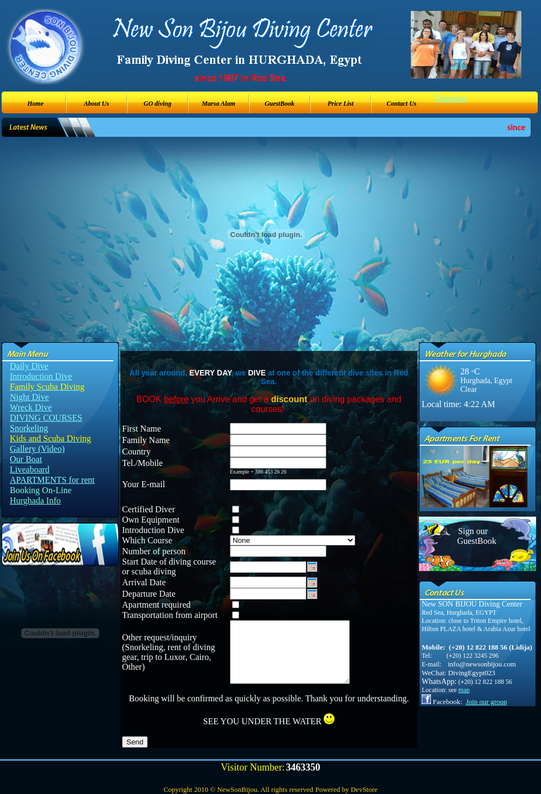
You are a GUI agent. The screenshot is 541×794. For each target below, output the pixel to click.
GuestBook (280, 103)
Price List (340, 103)
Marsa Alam (218, 103)
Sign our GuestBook (473, 536)
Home (35, 103)
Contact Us (401, 103)
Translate (451, 98)
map (464, 690)
